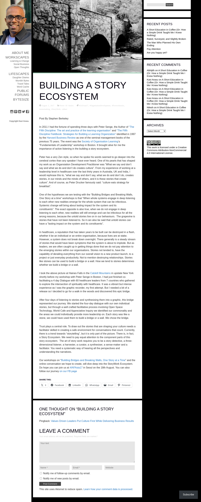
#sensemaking (44, 109)
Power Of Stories (67, 105)
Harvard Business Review (61, 137)
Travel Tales (23, 83)
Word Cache (23, 86)
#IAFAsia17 (83, 105)
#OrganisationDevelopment (100, 105)
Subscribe (188, 494)
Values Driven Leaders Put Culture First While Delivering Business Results (92, 421)
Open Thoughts (21, 67)
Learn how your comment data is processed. (108, 489)
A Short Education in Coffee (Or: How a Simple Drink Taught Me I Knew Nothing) (166, 32)
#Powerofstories (118, 105)
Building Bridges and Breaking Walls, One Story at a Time (93, 360)
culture (64, 109)
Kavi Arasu (152, 79)
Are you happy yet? (157, 52)
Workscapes (17, 57)
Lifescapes (19, 74)
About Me (20, 53)
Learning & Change (19, 61)
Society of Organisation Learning (100, 141)
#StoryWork (55, 109)
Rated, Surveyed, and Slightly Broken (166, 39)
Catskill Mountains (100, 273)
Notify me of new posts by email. (61, 478)
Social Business (21, 64)
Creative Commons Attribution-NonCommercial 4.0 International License (167, 150)
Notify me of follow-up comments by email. (66, 473)
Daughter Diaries (21, 77)
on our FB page (68, 371)
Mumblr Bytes (22, 80)
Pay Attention (154, 49)
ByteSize (21, 99)
